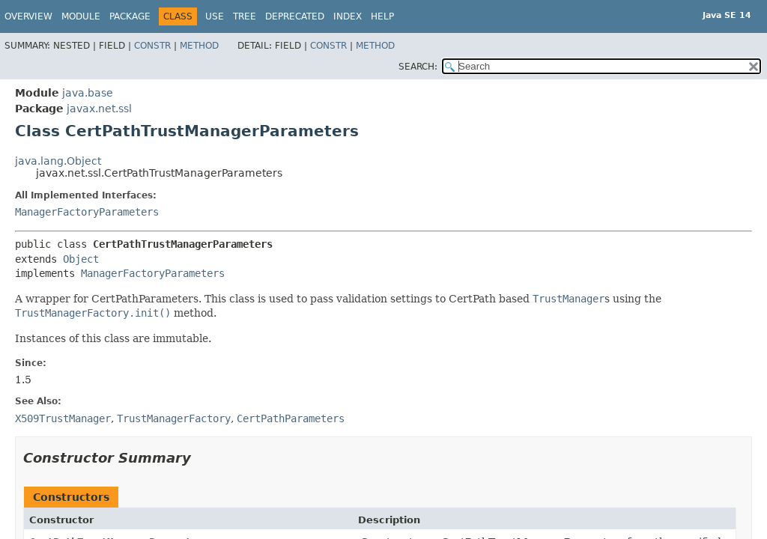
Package (130, 16)
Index (347, 16)
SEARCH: (417, 66)
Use (214, 16)
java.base (87, 93)
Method (199, 45)
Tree (244, 16)
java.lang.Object (58, 161)
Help (382, 16)
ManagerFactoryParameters (87, 212)
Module (80, 16)
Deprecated (294, 16)
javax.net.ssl (99, 109)
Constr (152, 45)
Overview (28, 16)
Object (81, 259)
